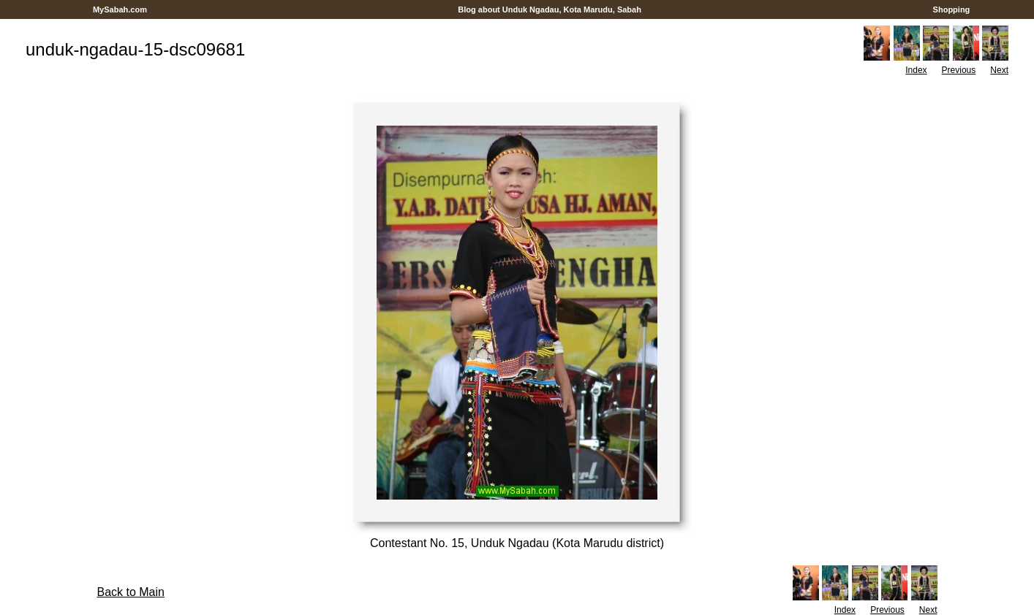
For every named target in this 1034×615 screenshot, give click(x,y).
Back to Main (130, 592)
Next (999, 70)
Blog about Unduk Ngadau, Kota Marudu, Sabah (549, 9)
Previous (959, 70)
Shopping (952, 9)
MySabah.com (119, 9)
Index (916, 70)
